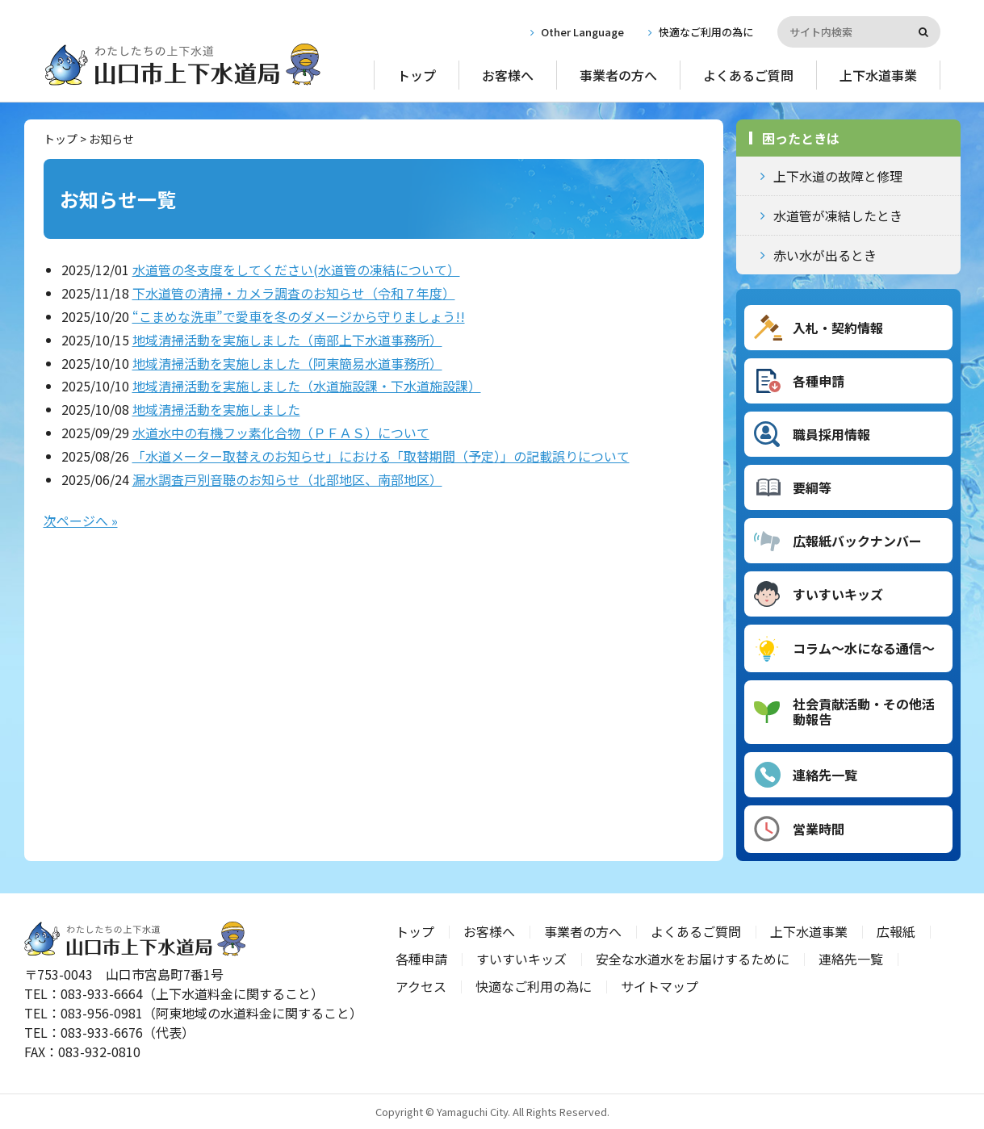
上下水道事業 (878, 75)
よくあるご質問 (748, 75)
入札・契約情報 (838, 327)
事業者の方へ (618, 75)
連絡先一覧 (825, 774)
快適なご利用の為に (706, 32)
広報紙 (896, 931)
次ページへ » (81, 520)
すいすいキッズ (838, 594)
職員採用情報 (831, 434)
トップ (416, 75)
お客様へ (508, 75)
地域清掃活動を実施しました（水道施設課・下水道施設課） (306, 385)
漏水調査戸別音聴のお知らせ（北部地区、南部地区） (287, 479)
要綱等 (812, 487)
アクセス (421, 986)
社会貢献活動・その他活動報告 (864, 711)
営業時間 (818, 828)
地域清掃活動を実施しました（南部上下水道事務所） (287, 339)
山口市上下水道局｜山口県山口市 (182, 65)
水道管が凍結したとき (837, 215)
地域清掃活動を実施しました (216, 409)
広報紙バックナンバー (857, 540)
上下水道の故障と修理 (837, 176)
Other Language (582, 32)
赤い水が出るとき (825, 255)
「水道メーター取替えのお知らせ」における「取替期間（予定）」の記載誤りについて (381, 456)
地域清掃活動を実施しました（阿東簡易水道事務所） (287, 363)
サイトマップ (659, 986)
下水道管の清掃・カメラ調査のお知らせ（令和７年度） (293, 293)
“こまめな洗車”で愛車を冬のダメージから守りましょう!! (298, 316)
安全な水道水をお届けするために (692, 958)
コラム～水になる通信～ (864, 648)
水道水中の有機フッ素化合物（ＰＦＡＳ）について (280, 432)
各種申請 (818, 381)
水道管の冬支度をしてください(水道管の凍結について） (296, 269)
